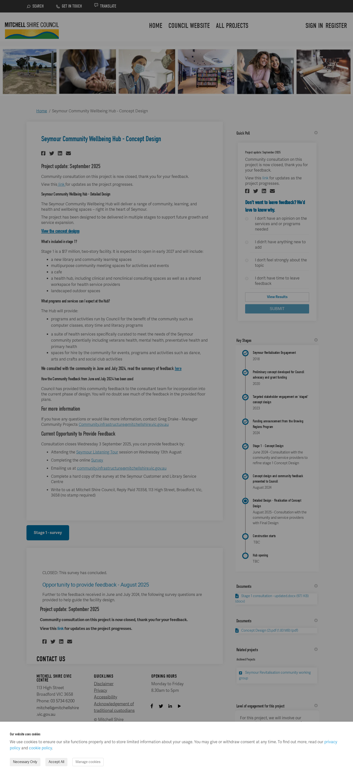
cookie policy (40, 748)
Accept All (56, 762)
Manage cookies (88, 762)
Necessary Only (25, 762)
